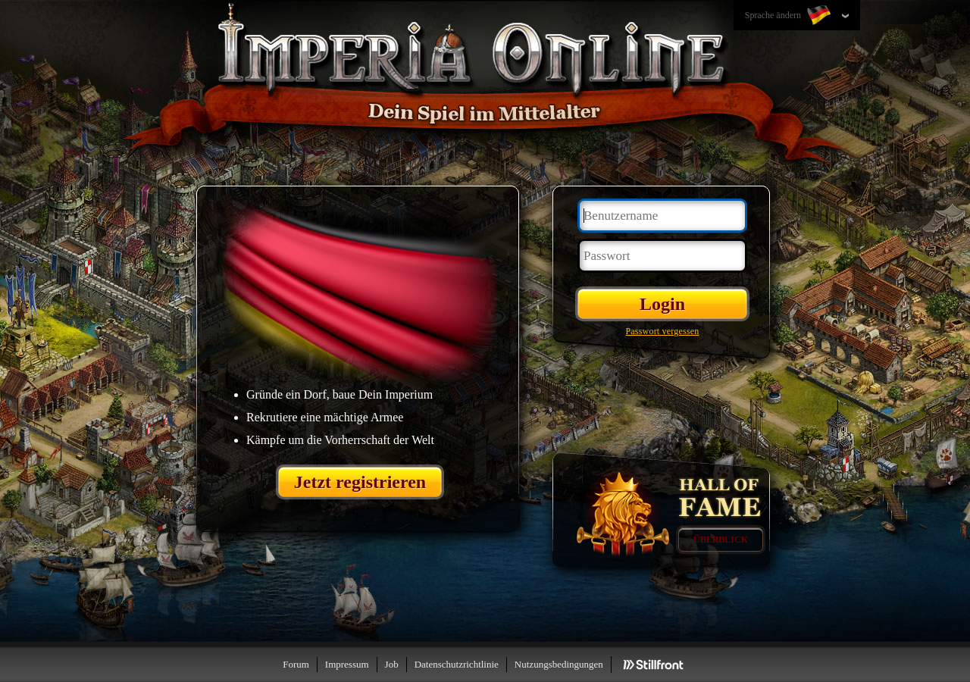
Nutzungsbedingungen (559, 664)
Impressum (347, 664)
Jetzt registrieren (360, 482)
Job (392, 664)
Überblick (720, 539)
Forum (296, 664)
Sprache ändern (789, 16)
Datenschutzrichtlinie (457, 664)
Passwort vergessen (662, 331)
